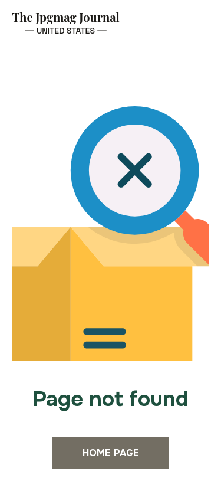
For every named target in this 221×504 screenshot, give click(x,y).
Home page (111, 453)
